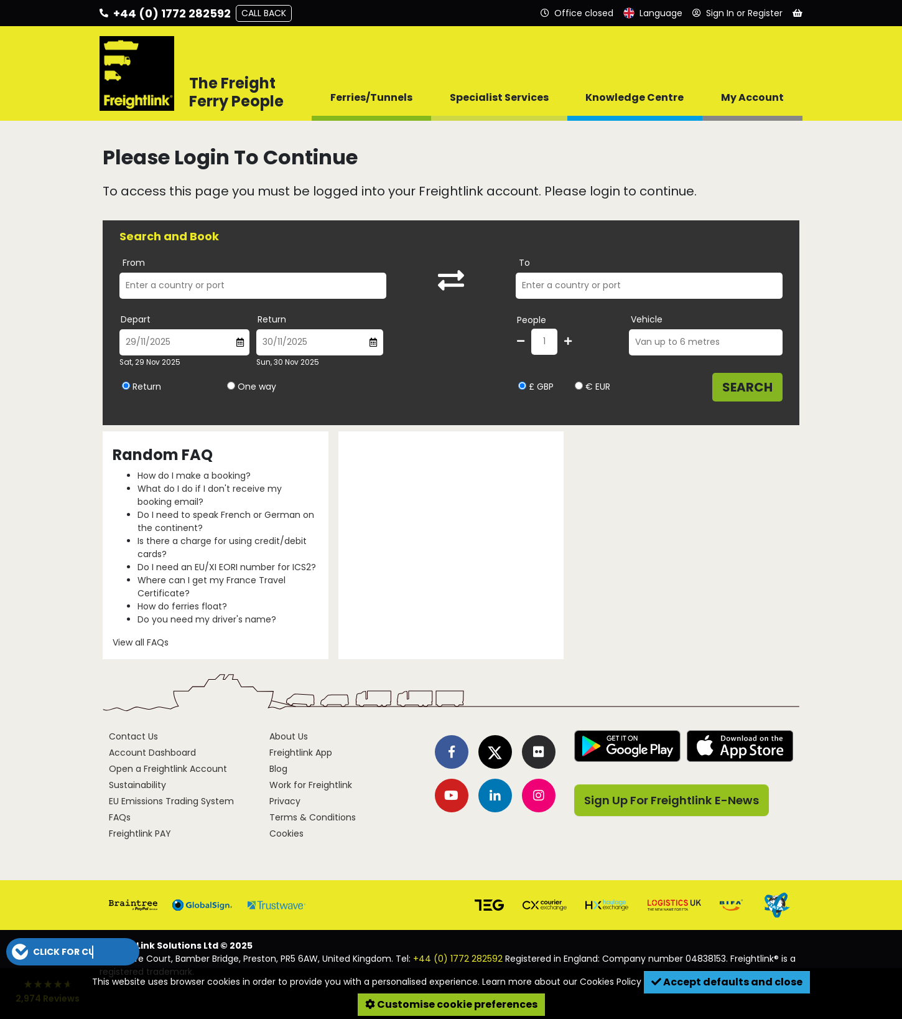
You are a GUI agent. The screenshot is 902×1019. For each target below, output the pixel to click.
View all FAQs (141, 642)
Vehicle (647, 319)
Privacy (284, 801)
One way (257, 386)
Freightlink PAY (140, 833)
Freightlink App (300, 752)
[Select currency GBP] (522, 386)
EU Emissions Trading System (171, 801)
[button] (72, 951)
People (531, 320)
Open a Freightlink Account (168, 769)
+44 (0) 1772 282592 (458, 958)
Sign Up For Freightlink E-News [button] (671, 800)
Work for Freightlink (310, 785)
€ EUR (592, 386)
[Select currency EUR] (579, 386)
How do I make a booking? (194, 475)
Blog (278, 769)
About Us (288, 736)
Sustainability (137, 785)
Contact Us (133, 736)
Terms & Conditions (312, 817)
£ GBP (536, 386)
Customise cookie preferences (451, 1004)
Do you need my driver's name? (206, 619)
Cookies (286, 833)
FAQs (120, 817)
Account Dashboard (152, 752)
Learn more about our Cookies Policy (561, 981)
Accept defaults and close (726, 982)
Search (747, 387)
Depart (136, 319)
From (134, 262)
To (524, 262)
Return (272, 319)
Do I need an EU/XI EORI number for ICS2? (226, 567)
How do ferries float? (182, 606)
